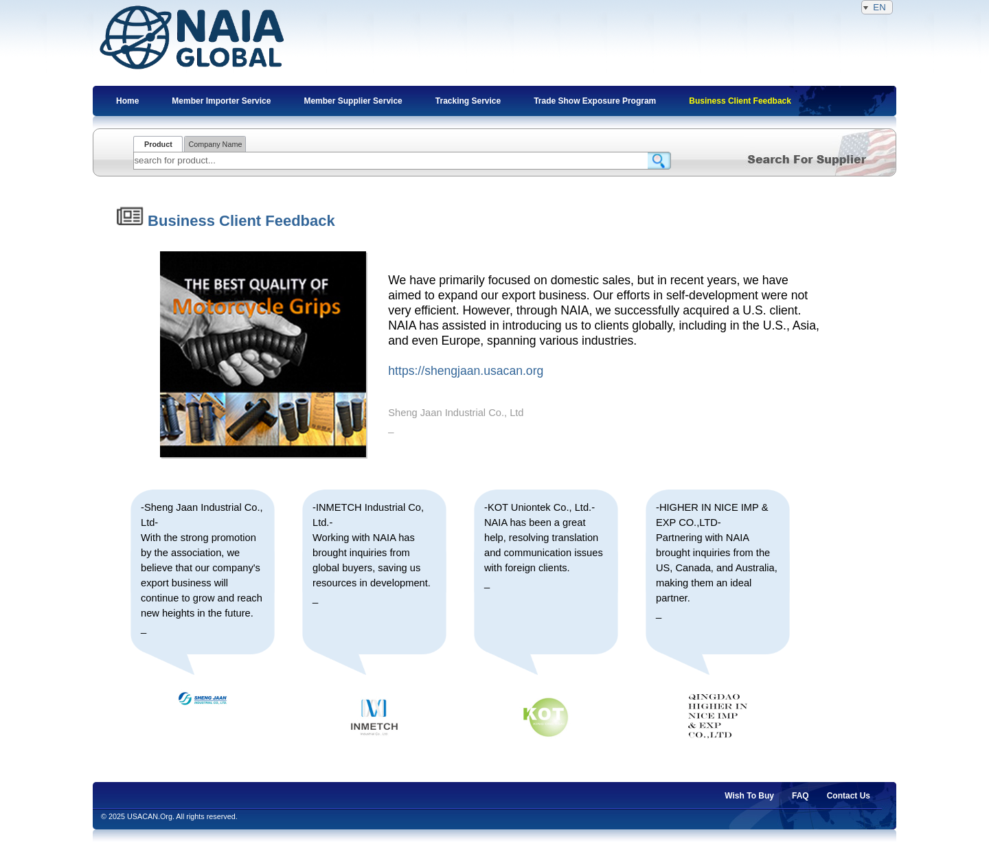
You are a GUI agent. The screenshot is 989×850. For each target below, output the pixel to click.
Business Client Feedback (226, 220)
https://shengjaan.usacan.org (465, 371)
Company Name (215, 144)
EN (877, 7)
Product (158, 144)
